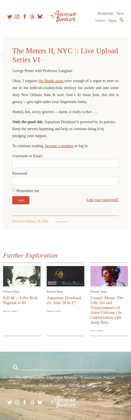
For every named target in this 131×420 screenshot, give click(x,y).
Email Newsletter (52, 385)
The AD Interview (30, 377)
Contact (100, 20)
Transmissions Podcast (97, 377)
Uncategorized (61, 221)
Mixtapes (29, 385)
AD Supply (78, 385)
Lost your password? (102, 200)
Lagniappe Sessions (62, 377)
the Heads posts (51, 81)
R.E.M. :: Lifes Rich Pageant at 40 (20, 300)
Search (122, 20)
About (120, 13)
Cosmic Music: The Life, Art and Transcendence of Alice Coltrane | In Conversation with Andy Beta (106, 310)
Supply (112, 20)
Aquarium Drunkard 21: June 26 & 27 (64, 300)
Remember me (27, 191)
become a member (59, 146)
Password (19, 173)
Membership (105, 13)
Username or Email (27, 156)
